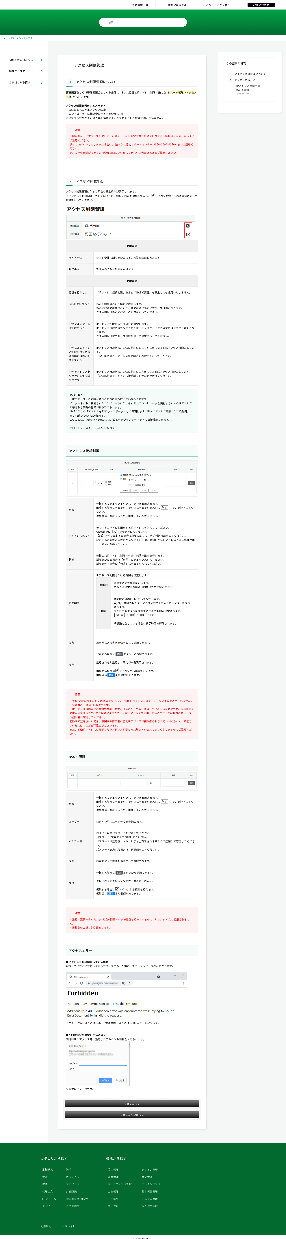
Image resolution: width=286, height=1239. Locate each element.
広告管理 (113, 1191)
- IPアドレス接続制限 (247, 85)
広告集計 (113, 1199)
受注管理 (113, 1169)
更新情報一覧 (140, 5)
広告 (45, 1184)
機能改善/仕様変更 (77, 1199)
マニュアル (9, 38)
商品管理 (147, 1177)
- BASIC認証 (241, 90)
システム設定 (26, 38)
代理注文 (47, 1191)
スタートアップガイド (219, 5)
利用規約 (45, 1226)
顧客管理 (113, 1177)
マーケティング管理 (120, 1184)
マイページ (72, 1184)
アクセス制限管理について (250, 74)
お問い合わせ (261, 5)
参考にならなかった (132, 1115)
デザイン (47, 1206)
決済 (68, 1169)
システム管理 (150, 1199)
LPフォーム (49, 1199)
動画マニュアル (177, 5)
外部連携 (71, 1191)
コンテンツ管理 (151, 1184)
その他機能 (72, 1206)
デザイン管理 (150, 1169)
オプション (72, 1177)
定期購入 (47, 1169)
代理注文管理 (150, 1206)
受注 (45, 1177)
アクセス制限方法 (244, 80)
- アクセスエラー (244, 94)
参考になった (132, 1104)
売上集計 (113, 1206)
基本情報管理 (150, 1191)
